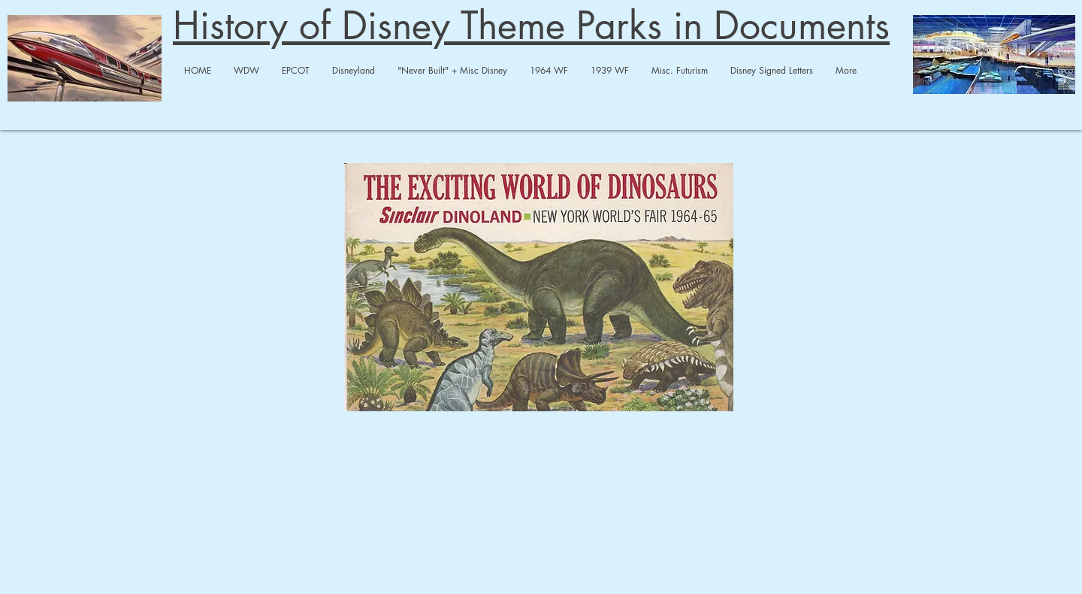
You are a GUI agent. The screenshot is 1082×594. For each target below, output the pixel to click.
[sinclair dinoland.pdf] (538, 289)
